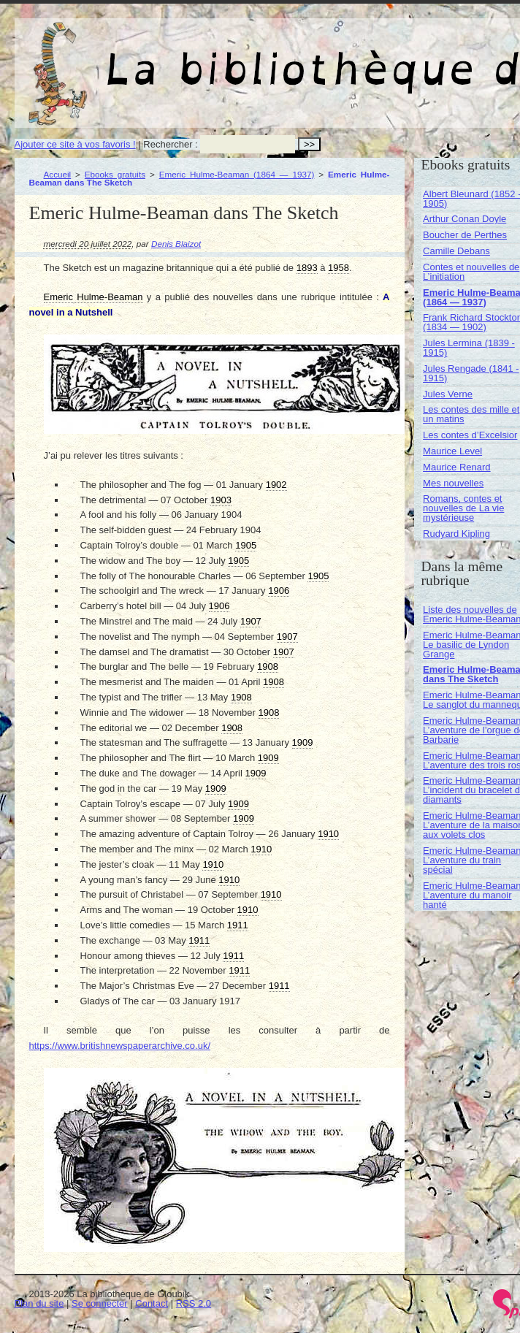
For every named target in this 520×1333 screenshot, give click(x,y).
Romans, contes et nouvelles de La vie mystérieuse (463, 508)
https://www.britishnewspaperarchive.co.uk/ (120, 1045)
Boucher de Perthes (465, 234)
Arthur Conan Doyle (464, 218)
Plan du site (39, 1303)
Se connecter (100, 1303)
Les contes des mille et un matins (471, 414)
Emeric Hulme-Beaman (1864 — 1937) (237, 174)
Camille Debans (456, 250)
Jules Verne (448, 394)
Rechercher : (170, 144)
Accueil (58, 174)
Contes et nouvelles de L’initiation (471, 271)
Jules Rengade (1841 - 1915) (471, 373)
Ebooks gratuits (115, 174)
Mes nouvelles (453, 483)
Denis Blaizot (176, 243)
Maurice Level (452, 451)
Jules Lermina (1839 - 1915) (469, 347)
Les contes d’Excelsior (470, 434)
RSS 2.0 (193, 1303)
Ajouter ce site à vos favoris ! (75, 144)
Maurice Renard (457, 467)
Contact (151, 1303)
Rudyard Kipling (456, 533)
